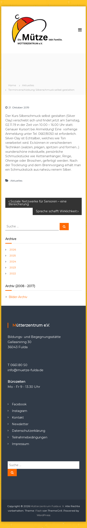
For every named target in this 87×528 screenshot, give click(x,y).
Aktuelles (28, 85)
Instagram (19, 411)
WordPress (43, 515)
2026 (13, 249)
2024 (13, 261)
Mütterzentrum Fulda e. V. (48, 506)
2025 (13, 255)
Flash (38, 510)
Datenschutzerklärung (28, 431)
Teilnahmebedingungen (29, 437)
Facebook (19, 404)
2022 (13, 273)
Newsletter (20, 424)
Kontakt (18, 417)
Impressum (20, 444)
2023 (13, 267)
